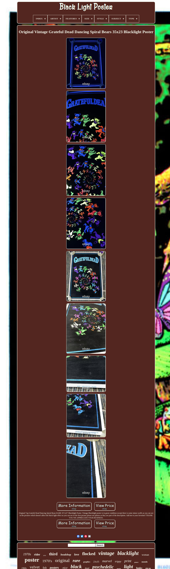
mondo (144, 562)
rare (76, 560)
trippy (118, 561)
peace (136, 562)
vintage (106, 553)
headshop (66, 554)
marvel (107, 561)
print (127, 561)
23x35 (96, 561)
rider (37, 554)
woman (145, 554)
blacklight (128, 553)
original (62, 560)
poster (32, 560)
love (76, 554)
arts (44, 555)
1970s (27, 554)
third (53, 554)
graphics (86, 562)
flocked (88, 553)
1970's (47, 561)
